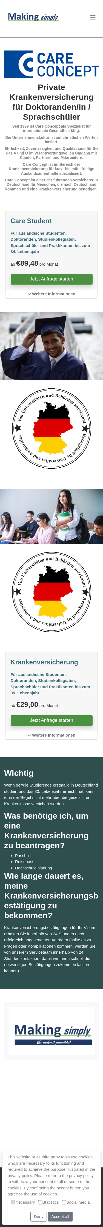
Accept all (60, 1216)
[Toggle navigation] (92, 17)
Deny (39, 1216)
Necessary (23, 1202)
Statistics (48, 1202)
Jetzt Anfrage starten (51, 279)
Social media (76, 1202)
